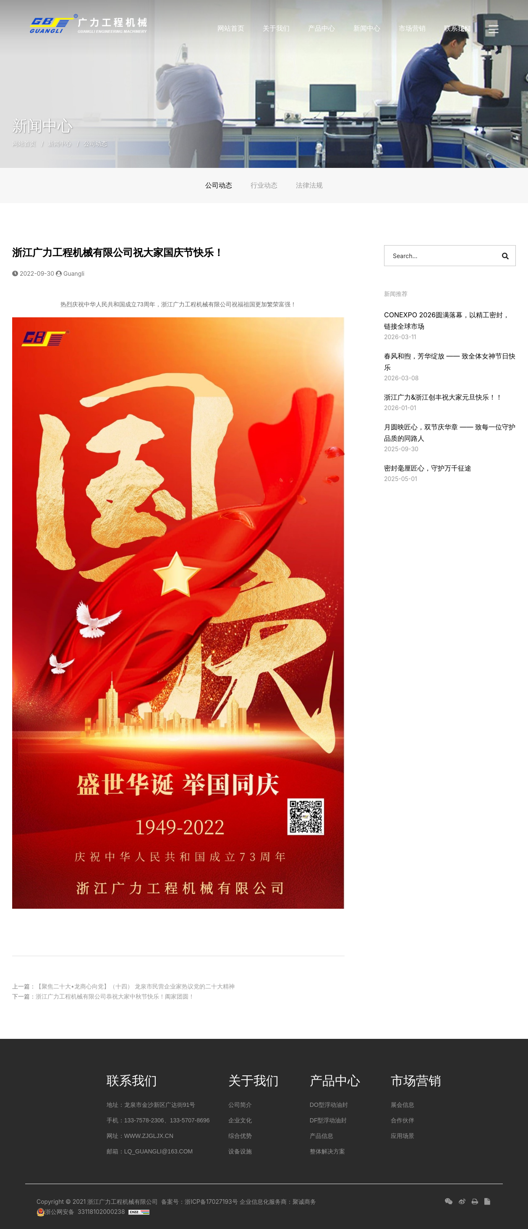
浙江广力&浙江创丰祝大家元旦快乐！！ (443, 397)
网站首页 (230, 28)
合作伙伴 (402, 1120)
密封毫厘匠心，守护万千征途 (427, 468)
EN (465, 29)
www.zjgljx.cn (148, 1135)
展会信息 (402, 1104)
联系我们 (457, 28)
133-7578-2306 (144, 1120)
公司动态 (95, 143)
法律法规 (309, 185)
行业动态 (264, 185)
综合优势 (240, 1135)
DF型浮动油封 (328, 1120)
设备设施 (240, 1151)
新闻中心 (366, 28)
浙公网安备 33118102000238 (81, 1211)
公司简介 (240, 1104)
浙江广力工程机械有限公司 (122, 1201)
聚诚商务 (304, 1201)
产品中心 (321, 28)
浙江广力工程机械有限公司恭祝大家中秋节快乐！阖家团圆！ (115, 995)
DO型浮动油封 (329, 1104)
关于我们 (276, 28)
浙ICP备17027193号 (211, 1201)
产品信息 (321, 1135)
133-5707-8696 (190, 1120)
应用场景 (402, 1135)
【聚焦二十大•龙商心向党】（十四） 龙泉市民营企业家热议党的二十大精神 (135, 985)
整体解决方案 (327, 1151)
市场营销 (412, 28)
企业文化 (240, 1120)
